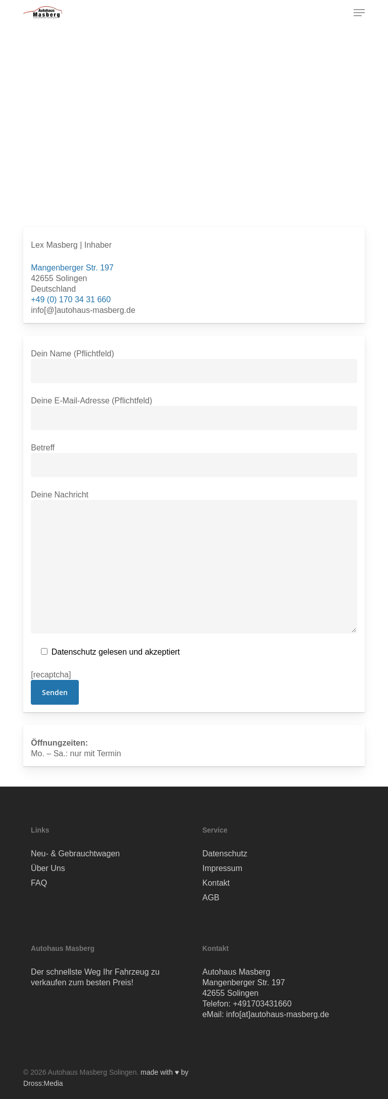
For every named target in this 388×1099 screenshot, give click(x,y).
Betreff (194, 460)
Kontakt (215, 883)
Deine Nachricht (194, 563)
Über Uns (48, 868)
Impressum (222, 868)
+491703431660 (262, 1003)
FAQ (39, 883)
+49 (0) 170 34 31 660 (71, 299)
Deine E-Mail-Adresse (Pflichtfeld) (194, 413)
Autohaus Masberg (236, 972)
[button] (359, 13)
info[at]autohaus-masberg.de (277, 1014)
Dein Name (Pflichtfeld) (194, 366)
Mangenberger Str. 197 (72, 267)
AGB (210, 897)
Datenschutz (224, 853)
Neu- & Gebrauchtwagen (75, 853)
